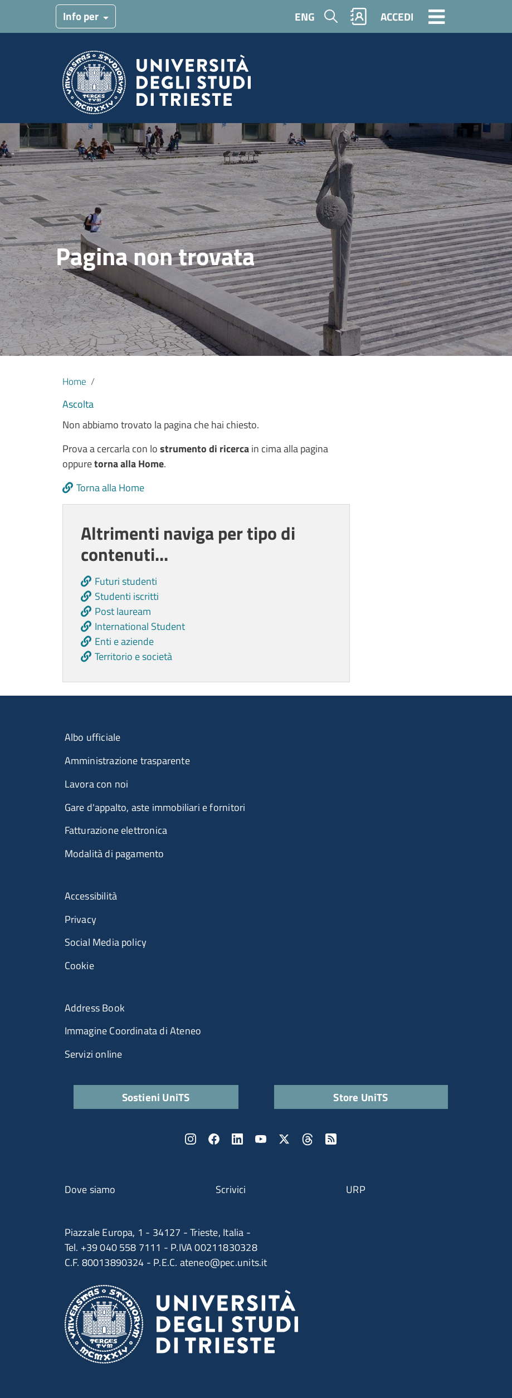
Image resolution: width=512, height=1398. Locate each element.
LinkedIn (237, 1139)
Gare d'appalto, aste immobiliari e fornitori (155, 807)
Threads (307, 1139)
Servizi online (94, 1054)
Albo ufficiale (93, 737)
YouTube (260, 1139)
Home (74, 381)
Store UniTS (360, 1097)
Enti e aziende (124, 641)
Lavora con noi (97, 783)
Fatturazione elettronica (116, 830)
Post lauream (123, 611)
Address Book (95, 1007)
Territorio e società (133, 656)
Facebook (214, 1139)
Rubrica (358, 16)
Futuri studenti (126, 581)
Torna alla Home (110, 487)
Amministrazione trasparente (127, 760)
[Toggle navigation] (436, 16)
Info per (82, 16)
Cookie (79, 965)
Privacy (80, 919)
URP (355, 1189)
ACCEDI (397, 16)
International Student (140, 626)
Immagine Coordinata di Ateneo (133, 1030)
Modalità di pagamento (114, 853)
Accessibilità (91, 895)
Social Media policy (106, 942)
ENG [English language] (305, 16)
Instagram (190, 1139)
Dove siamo (90, 1189)
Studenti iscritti (127, 596)
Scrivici (231, 1189)
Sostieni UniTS (156, 1097)
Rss (331, 1139)
